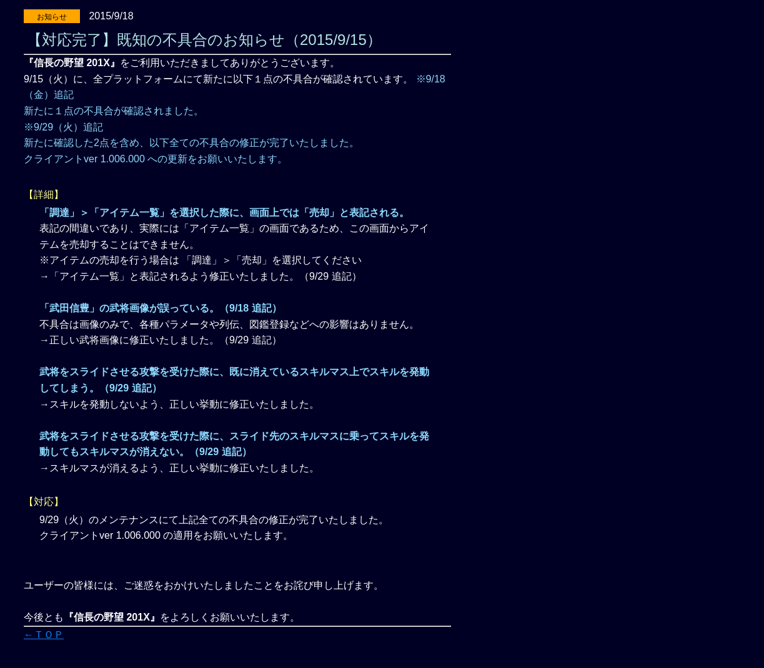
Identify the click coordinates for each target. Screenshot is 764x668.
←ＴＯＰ (44, 634)
